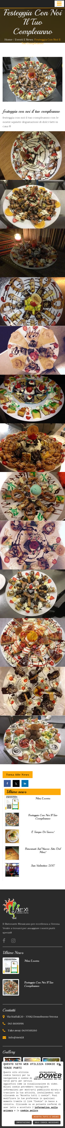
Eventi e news (24, 39)
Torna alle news (17, 775)
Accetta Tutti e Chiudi (46, 1117)
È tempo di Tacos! (42, 832)
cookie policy (29, 1110)
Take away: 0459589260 (22, 1030)
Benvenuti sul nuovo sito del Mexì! (43, 850)
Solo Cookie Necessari (47, 1122)
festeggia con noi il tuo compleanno (42, 817)
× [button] (60, 1064)
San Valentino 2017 (43, 865)
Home (8, 39)
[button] (59, 4)
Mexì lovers (42, 798)
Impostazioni (23, 1122)
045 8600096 (16, 1023)
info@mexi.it (16, 1037)
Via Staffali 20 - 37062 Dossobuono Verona (32, 1016)
